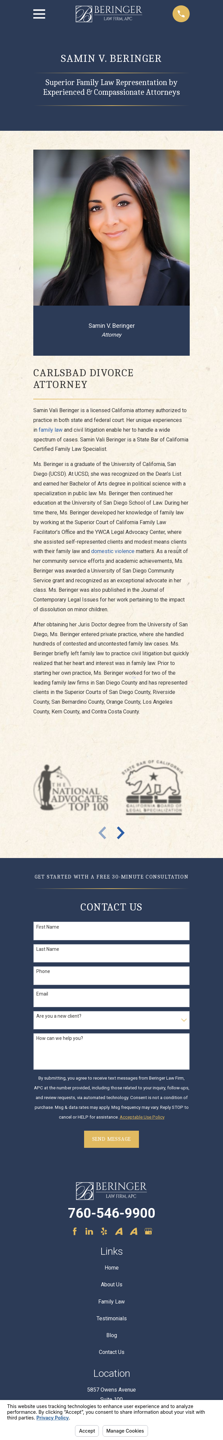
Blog (111, 1335)
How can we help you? (59, 1038)
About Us (111, 1284)
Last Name (47, 949)
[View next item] (120, 832)
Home (112, 1267)
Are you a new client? (58, 1016)
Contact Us (111, 1352)
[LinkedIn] (89, 1231)
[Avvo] (118, 1231)
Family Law (111, 1301)
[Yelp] (104, 1231)
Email (42, 994)
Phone (43, 971)
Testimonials (112, 1318)
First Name (47, 927)
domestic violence (113, 551)
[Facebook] (74, 1231)
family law (51, 430)
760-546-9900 (111, 1213)
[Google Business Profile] (148, 1231)
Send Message (111, 1139)
